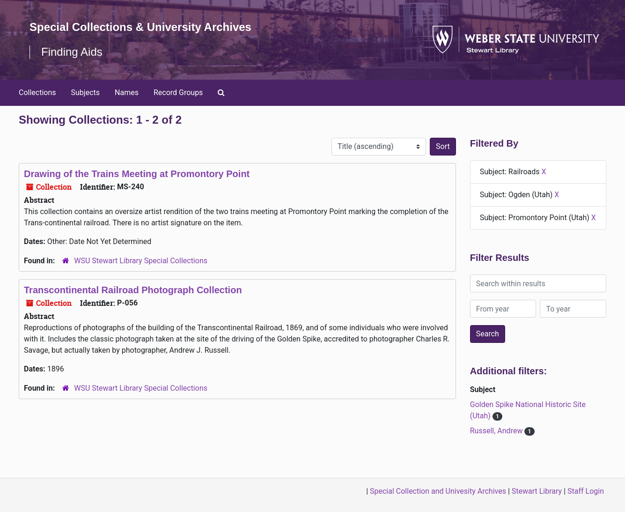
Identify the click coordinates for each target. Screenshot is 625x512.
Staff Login (585, 491)
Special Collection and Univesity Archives (438, 491)
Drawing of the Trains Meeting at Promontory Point (137, 174)
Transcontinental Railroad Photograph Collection (133, 290)
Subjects (85, 92)
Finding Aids (72, 51)
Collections (37, 92)
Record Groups (178, 92)
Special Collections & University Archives (140, 27)
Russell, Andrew (497, 430)
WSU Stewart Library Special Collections (140, 260)
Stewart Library (537, 491)
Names (127, 92)
